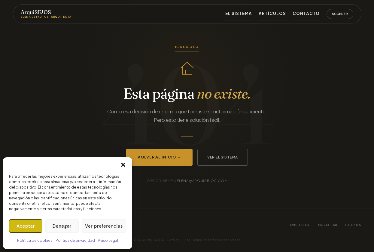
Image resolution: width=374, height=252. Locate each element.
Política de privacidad (75, 240)
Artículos (281, 13)
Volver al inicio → (159, 157)
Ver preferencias (104, 226)
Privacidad (328, 225)
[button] (123, 165)
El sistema (254, 13)
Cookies (353, 225)
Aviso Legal (108, 240)
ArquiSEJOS (46, 14)
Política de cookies (35, 240)
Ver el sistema (222, 157)
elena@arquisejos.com (202, 180)
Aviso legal (301, 225)
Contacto (309, 13)
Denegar (62, 226)
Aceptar (26, 226)
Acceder (340, 14)
